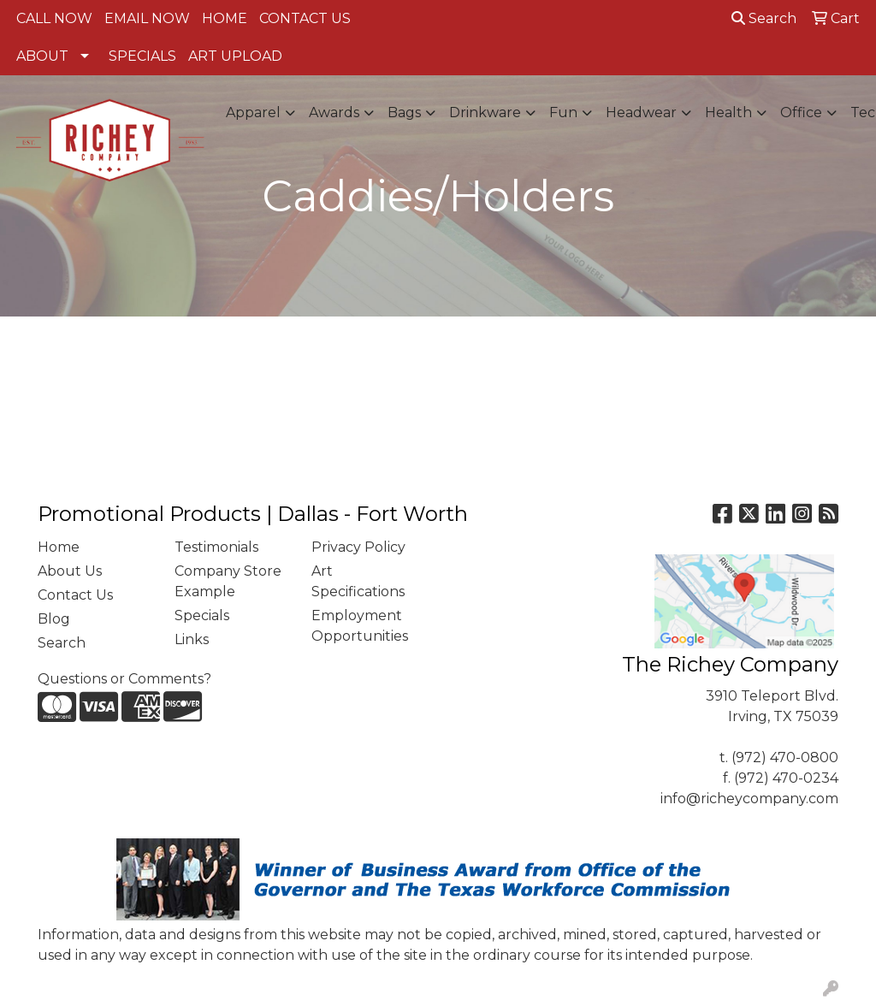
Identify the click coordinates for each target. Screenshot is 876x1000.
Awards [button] (334, 112)
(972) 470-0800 (784, 757)
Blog (54, 619)
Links (192, 639)
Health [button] (728, 112)
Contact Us (75, 595)
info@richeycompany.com (749, 798)
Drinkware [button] (485, 112)
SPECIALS (142, 56)
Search (763, 18)
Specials (202, 615)
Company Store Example (228, 581)
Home (59, 547)
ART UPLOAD (235, 56)
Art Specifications (358, 581)
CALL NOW (54, 18)
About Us (70, 571)
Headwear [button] (641, 112)
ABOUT (42, 56)
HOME (224, 18)
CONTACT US (305, 18)
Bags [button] (404, 112)
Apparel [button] (253, 112)
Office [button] (801, 112)
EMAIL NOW (147, 18)
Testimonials (216, 547)
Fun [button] (563, 112)
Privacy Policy (358, 547)
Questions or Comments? (124, 679)
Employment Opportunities (359, 625)
